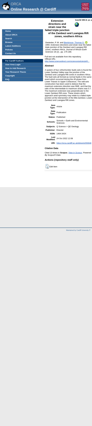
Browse (8, 42)
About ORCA (11, 35)
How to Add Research (15, 68)
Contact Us (10, 53)
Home (8, 31)
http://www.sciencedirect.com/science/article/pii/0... (67, 61)
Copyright (10, 76)
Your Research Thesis (15, 72)
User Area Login (13, 64)
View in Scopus (75, 153)
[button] (47, 166)
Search (8, 38)
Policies (9, 49)
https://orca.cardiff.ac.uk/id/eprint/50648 (74, 143)
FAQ (7, 79)
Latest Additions (13, 46)
